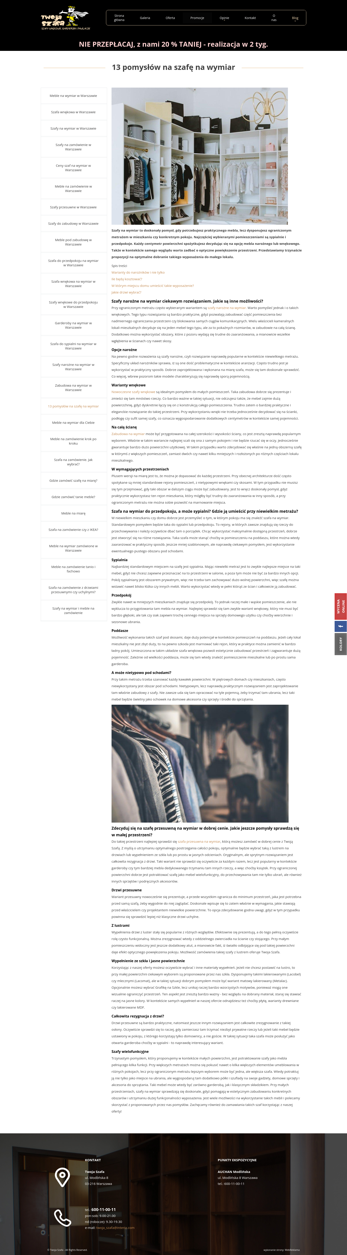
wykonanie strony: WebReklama (282, 1249)
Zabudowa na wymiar (128, 434)
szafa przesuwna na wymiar (199, 841)
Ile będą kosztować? (127, 279)
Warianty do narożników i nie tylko (139, 272)
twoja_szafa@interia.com (115, 1227)
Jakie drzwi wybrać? (126, 292)
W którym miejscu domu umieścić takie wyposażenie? (153, 285)
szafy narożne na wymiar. (227, 307)
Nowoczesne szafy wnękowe (133, 392)
